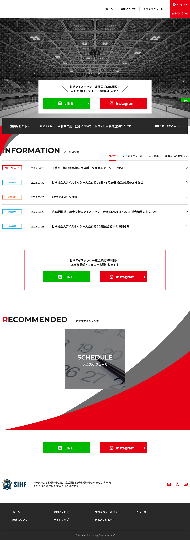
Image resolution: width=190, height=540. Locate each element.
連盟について (128, 9)
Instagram (181, 4)
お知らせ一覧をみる (165, 126)
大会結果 (154, 156)
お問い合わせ (181, 13)
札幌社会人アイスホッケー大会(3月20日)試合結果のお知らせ (91, 226)
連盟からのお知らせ (176, 156)
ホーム (109, 9)
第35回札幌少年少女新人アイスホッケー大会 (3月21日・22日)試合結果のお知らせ (104, 212)
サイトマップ (61, 519)
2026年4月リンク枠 (64, 197)
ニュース (141, 512)
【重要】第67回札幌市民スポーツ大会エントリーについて (89, 168)
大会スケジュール (153, 9)
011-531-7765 (47, 486)
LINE (65, 103)
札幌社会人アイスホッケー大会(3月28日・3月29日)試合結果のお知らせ (97, 182)
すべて (112, 156)
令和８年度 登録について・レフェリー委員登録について (94, 126)
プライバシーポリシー (107, 512)
